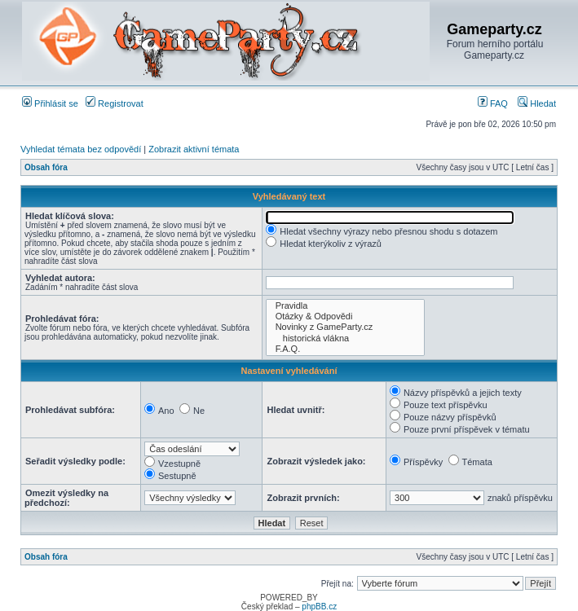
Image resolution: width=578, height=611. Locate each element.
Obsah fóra (46, 167)
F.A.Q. (344, 349)
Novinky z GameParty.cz (344, 327)
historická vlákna (344, 338)
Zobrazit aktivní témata (193, 149)
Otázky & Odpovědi (344, 316)
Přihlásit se (50, 103)
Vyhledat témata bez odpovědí (80, 149)
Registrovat (114, 103)
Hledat (537, 103)
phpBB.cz (319, 606)
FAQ (493, 103)
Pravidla (344, 306)
